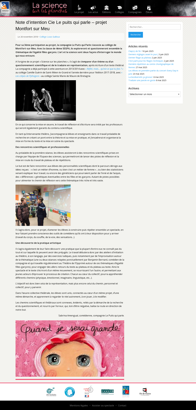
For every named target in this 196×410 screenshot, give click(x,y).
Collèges (119, 12)
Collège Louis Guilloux (50, 36)
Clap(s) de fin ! (135, 51)
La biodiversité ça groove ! (140, 77)
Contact (122, 405)
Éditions (106, 12)
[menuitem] (79, 9)
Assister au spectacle (103, 405)
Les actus (93, 12)
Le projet (79, 12)
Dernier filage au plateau (139, 57)
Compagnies (135, 12)
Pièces (149, 12)
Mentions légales (79, 405)
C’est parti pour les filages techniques (145, 60)
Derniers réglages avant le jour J (143, 54)
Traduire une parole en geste (142, 80)
